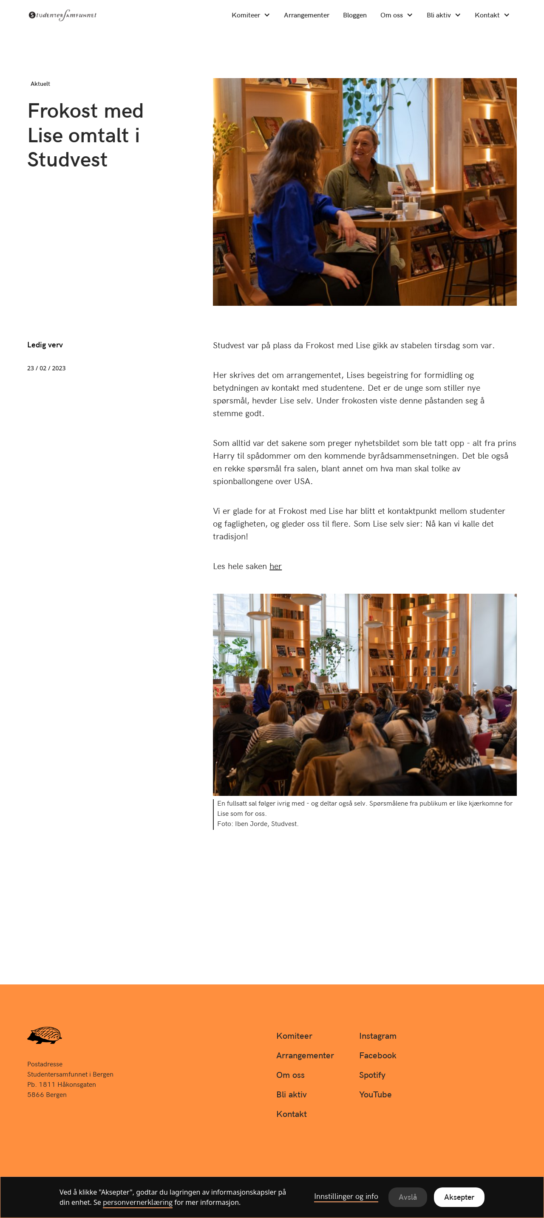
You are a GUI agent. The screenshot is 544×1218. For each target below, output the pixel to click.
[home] (77, 15)
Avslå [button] (408, 1197)
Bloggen (355, 16)
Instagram (378, 1036)
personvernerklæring (138, 1203)
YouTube (375, 1095)
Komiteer (246, 16)
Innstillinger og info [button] (346, 1197)
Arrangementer (306, 16)
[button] (251, 15)
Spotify (372, 1076)
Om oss (391, 16)
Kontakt (487, 16)
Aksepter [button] (459, 1197)
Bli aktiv (439, 16)
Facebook (378, 1056)
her (275, 567)
